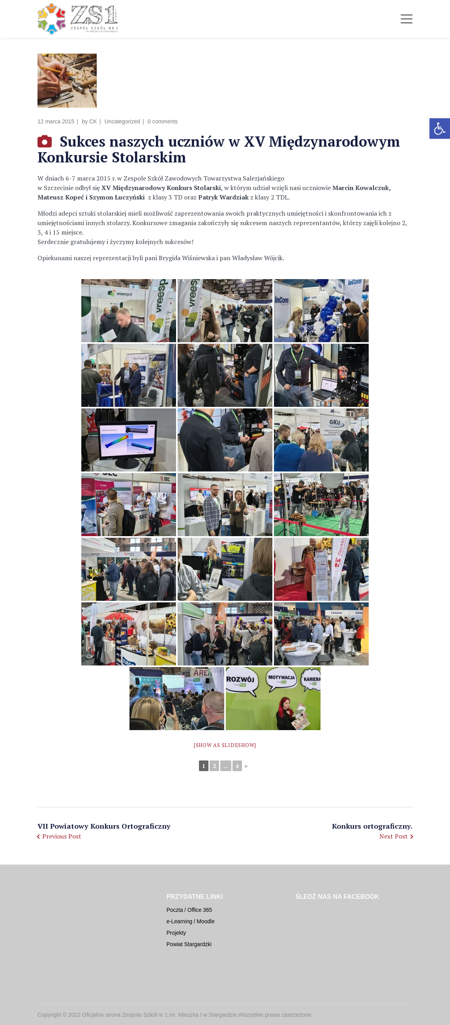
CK (93, 121)
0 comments (163, 121)
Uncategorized (122, 121)
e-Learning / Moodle (191, 921)
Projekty (176, 933)
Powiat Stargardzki (189, 944)
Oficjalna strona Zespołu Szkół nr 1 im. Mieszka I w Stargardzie (159, 1015)
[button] (439, 128)
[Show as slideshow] (225, 745)
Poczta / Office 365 (189, 910)
